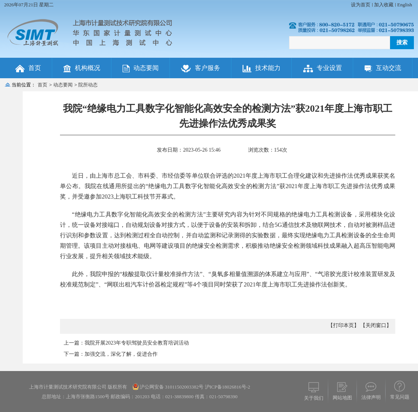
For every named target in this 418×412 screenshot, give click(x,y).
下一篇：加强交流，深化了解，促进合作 (111, 354)
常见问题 (399, 397)
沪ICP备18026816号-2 (226, 387)
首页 (42, 85)
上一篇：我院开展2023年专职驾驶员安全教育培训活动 (126, 343)
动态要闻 (63, 85)
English (404, 4)
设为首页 (360, 4)
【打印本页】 (343, 325)
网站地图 (342, 397)
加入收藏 (383, 4)
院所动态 (88, 85)
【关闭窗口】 (376, 325)
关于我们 (313, 398)
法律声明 (371, 397)
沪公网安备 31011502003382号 (172, 387)
